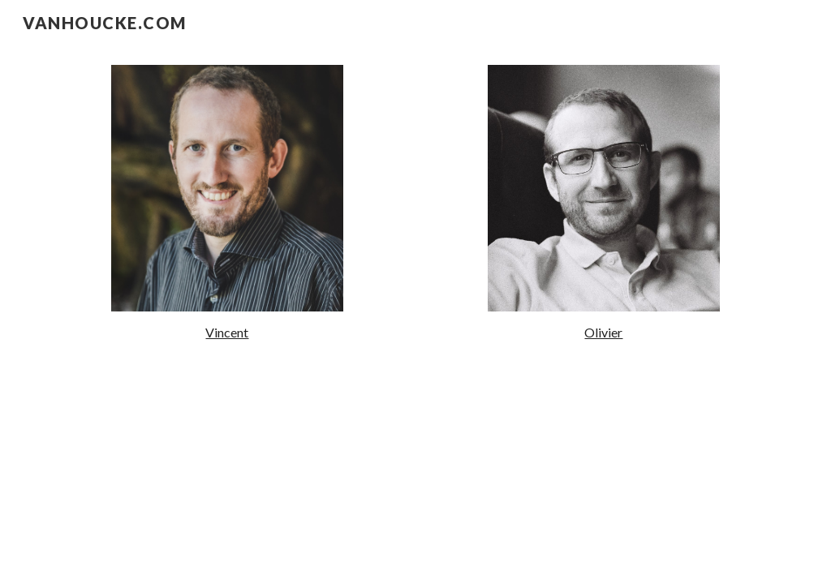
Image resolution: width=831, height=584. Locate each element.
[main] (227, 332)
